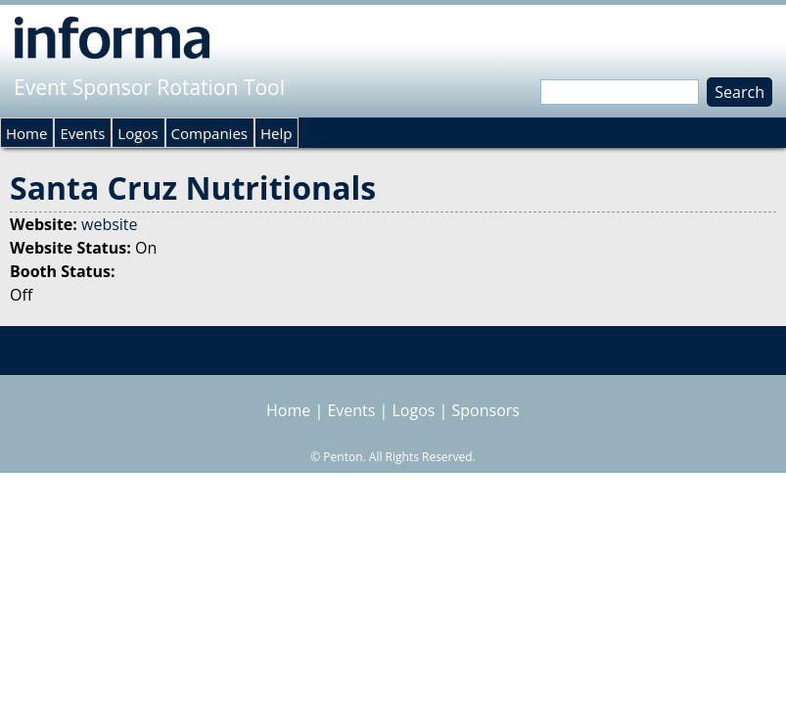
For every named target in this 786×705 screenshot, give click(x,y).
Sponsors (486, 410)
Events (82, 133)
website (109, 224)
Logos (137, 133)
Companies (209, 133)
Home (26, 133)
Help (276, 133)
